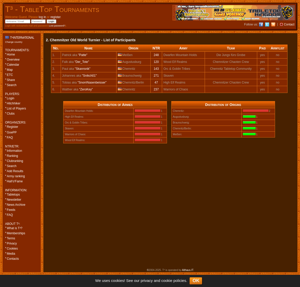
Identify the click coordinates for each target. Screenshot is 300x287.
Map (10, 70)
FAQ (10, 137)
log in (42, 17)
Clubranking (15, 161)
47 (156, 82)
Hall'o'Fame (15, 181)
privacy (147, 280)
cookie (166, 280)
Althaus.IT (187, 270)
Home (11, 54)
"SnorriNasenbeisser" (92, 82)
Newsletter (14, 199)
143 (156, 69)
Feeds (11, 210)
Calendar (13, 64)
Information (14, 151)
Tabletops (13, 194)
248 (156, 55)
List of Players (16, 108)
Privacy (12, 243)
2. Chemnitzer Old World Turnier (73, 40)
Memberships (16, 233)
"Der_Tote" (81, 62)
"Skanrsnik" (82, 69)
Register (12, 127)
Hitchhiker (13, 103)
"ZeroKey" (86, 89)
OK (195, 280)
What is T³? (14, 228)
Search (12, 85)
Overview (13, 59)
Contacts (13, 259)
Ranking (12, 156)
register (55, 17)
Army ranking (16, 176)
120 (156, 62)
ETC (10, 75)
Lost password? (57, 25)
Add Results (15, 171)
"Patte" (82, 55)
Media (11, 253)
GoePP (12, 132)
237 (156, 89)
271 (156, 75)
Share (11, 80)
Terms (11, 238)
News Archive (16, 205)
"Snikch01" (89, 75)
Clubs (11, 113)
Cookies (12, 248)
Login (10, 98)
